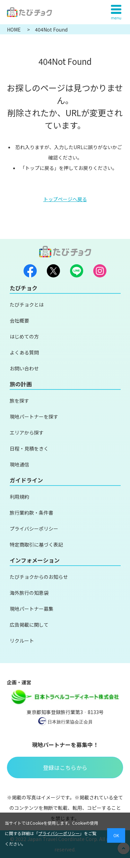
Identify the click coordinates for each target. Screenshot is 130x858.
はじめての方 (24, 336)
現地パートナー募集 (31, 608)
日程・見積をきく (29, 448)
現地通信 (19, 464)
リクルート (22, 640)
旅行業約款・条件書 (31, 512)
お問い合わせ (24, 368)
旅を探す (19, 400)
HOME (14, 29)
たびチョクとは (27, 304)
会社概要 (19, 320)
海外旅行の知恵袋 (29, 592)
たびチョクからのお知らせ (39, 576)
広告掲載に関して (29, 624)
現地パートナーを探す (34, 416)
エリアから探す (27, 432)
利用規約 (19, 496)
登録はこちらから (65, 767)
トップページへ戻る (65, 199)
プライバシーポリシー (34, 528)
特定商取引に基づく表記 (36, 544)
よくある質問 (24, 352)
